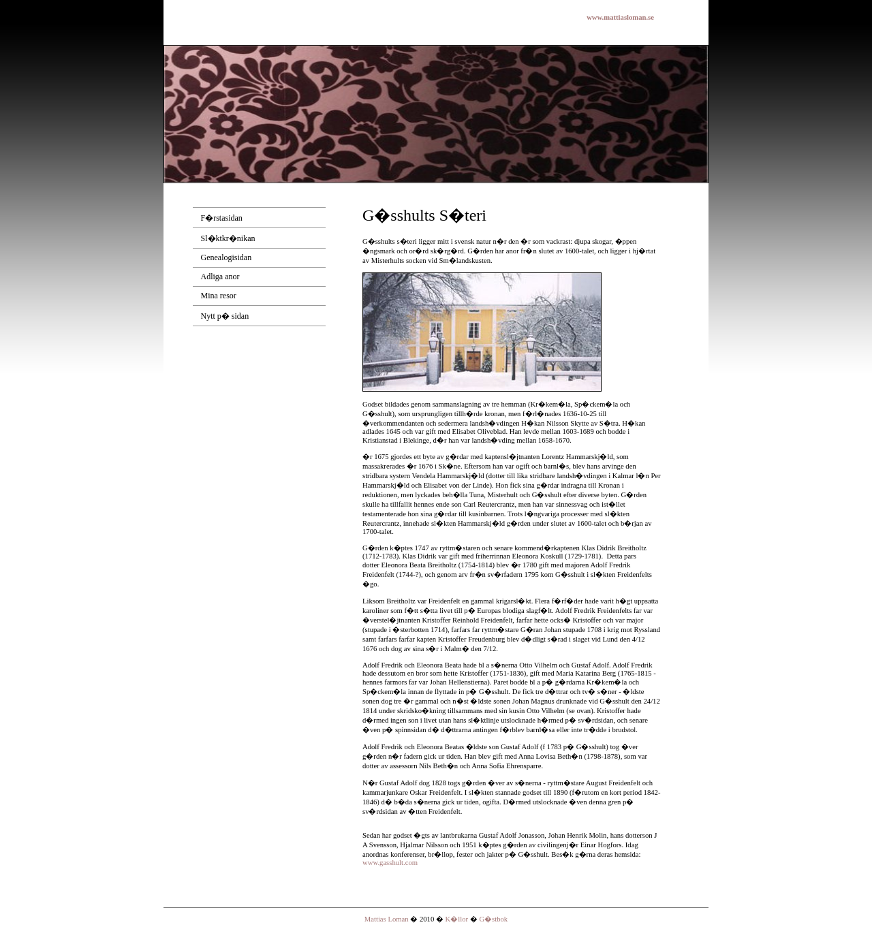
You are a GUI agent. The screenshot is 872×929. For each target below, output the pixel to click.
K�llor (458, 919)
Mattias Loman (386, 919)
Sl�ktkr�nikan (228, 238)
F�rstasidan (222, 218)
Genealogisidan (226, 257)
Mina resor (218, 295)
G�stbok (493, 919)
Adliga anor (220, 276)
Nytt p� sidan (225, 316)
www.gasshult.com (390, 862)
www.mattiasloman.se (620, 17)
